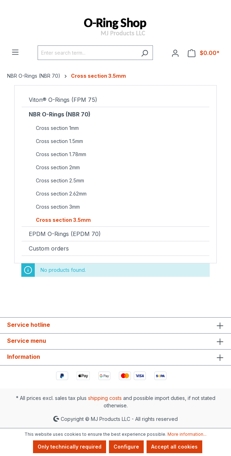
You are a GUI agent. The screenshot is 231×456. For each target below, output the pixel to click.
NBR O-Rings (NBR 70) (59, 114)
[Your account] (175, 52)
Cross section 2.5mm (60, 180)
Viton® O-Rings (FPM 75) (63, 99)
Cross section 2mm (58, 167)
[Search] (144, 52)
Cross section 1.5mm (59, 141)
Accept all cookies (174, 447)
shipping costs (105, 398)
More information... (187, 434)
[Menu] (15, 51)
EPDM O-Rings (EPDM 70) (65, 233)
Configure (126, 447)
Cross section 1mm (57, 128)
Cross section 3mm (58, 207)
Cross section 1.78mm (61, 154)
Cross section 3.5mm (63, 220)
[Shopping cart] (203, 52)
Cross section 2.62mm (61, 194)
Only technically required (69, 447)
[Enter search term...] (87, 52)
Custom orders (49, 248)
